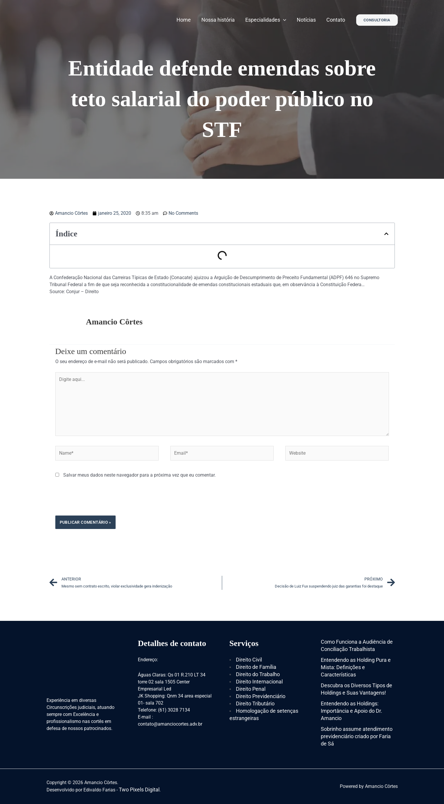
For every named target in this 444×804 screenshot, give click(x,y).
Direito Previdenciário (260, 696)
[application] (283, 20)
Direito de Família (256, 667)
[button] (386, 233)
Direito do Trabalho (258, 674)
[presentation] (99, 501)
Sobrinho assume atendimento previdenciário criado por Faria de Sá (356, 736)
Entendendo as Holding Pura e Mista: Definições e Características (356, 667)
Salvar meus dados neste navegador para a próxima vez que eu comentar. (139, 475)
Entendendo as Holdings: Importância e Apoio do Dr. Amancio (351, 710)
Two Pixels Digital (139, 789)
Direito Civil (249, 660)
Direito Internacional (259, 681)
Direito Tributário (255, 703)
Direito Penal (250, 689)
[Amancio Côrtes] (83, 19)
